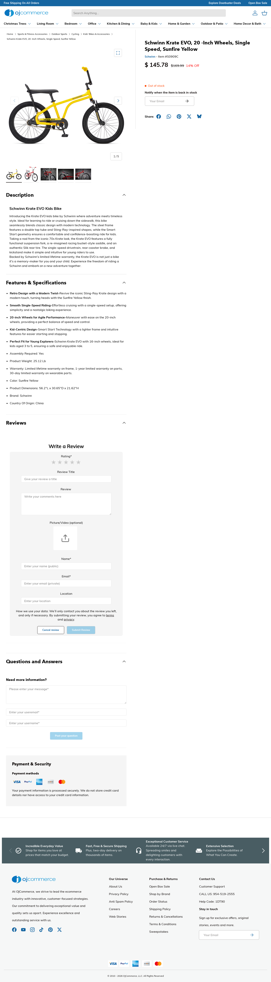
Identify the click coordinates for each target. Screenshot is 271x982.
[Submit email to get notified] (187, 101)
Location (66, 593)
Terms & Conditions (162, 924)
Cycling (75, 34)
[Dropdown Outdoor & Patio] (204, 24)
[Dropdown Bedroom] (64, 24)
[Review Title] (66, 479)
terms (110, 615)
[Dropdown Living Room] (38, 24)
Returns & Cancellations (166, 916)
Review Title (66, 472)
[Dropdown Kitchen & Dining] (111, 24)
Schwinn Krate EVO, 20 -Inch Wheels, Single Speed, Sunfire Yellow (41, 38)
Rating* (66, 456)
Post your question (66, 736)
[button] (53, 462)
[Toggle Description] (66, 195)
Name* (66, 559)
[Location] (66, 600)
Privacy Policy (119, 894)
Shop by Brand (159, 894)
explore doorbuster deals (225, 3)
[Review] (66, 504)
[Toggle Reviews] (66, 423)
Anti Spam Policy (121, 901)
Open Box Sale (159, 886)
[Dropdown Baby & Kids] (142, 24)
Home (10, 34)
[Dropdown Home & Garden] (172, 24)
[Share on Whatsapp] (169, 116)
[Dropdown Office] (85, 24)
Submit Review (81, 630)
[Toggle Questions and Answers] (66, 661)
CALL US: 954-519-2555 (217, 894)
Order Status (158, 901)
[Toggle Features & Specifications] (66, 282)
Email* (66, 576)
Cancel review (50, 630)
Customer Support (212, 886)
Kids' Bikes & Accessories (96, 34)
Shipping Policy (160, 909)
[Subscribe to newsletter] (252, 934)
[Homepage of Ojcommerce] (26, 13)
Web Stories (117, 916)
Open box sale (257, 3)
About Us (115, 886)
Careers (114, 909)
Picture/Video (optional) (66, 522)
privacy (69, 619)
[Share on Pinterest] (179, 116)
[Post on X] (189, 116)
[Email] (66, 583)
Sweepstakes (158, 931)
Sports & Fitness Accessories (32, 34)
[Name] (66, 566)
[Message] (66, 694)
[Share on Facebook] (159, 116)
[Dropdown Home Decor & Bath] (240, 24)
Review (66, 489)
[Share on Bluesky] (199, 116)
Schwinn (150, 56)
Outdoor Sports (59, 34)
